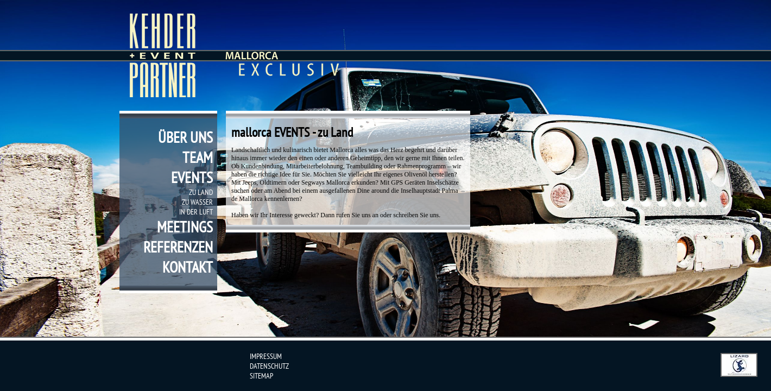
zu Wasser (197, 202)
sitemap (261, 376)
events (192, 177)
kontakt (187, 267)
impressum (266, 356)
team (197, 157)
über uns (185, 137)
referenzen (178, 247)
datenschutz (269, 366)
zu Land (201, 192)
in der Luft (196, 212)
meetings (185, 227)
